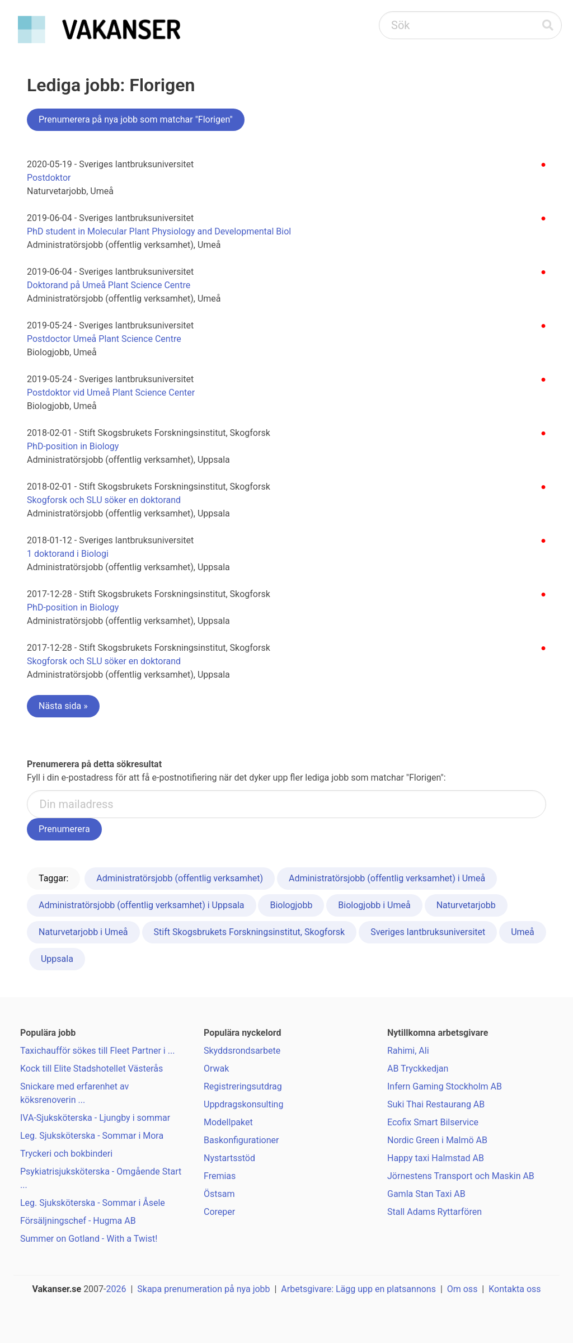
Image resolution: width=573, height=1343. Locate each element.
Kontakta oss (515, 1289)
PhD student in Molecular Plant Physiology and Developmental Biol (159, 231)
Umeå (522, 932)
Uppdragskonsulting (243, 1104)
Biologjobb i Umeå (374, 905)
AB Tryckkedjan (417, 1068)
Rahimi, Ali (408, 1050)
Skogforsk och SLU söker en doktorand (104, 500)
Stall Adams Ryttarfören (434, 1211)
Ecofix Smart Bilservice (432, 1122)
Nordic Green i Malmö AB (437, 1140)
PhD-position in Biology (73, 446)
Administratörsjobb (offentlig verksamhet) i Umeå (387, 878)
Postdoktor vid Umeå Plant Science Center (111, 392)
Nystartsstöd (229, 1158)
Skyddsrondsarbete (242, 1050)
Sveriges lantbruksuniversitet (427, 932)
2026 (116, 1289)
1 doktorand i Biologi (68, 553)
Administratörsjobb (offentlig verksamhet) (179, 878)
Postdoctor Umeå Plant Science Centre (104, 339)
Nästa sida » (63, 706)
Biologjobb (291, 905)
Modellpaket (228, 1122)
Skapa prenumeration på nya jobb (203, 1289)
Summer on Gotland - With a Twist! (88, 1238)
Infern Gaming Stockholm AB (444, 1086)
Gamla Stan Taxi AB (426, 1194)
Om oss (462, 1289)
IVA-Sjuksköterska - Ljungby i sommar (95, 1117)
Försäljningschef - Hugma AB (78, 1220)
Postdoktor (49, 177)
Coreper (219, 1211)
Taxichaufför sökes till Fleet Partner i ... (97, 1050)
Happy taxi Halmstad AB (435, 1158)
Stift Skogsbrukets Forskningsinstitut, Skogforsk (249, 932)
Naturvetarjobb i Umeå (83, 932)
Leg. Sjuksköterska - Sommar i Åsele (92, 1203)
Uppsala (57, 959)
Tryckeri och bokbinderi (66, 1153)
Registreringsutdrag (243, 1086)
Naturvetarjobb (466, 905)
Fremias (220, 1176)
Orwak (216, 1068)
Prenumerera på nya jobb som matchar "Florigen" (136, 119)
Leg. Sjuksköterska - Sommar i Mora (91, 1135)
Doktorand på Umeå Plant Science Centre (108, 285)
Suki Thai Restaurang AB (436, 1104)
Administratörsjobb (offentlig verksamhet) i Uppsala (142, 905)
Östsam (219, 1194)
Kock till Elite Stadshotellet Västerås (91, 1068)
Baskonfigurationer (241, 1140)
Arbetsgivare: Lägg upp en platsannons (358, 1289)
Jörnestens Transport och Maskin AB (460, 1176)
